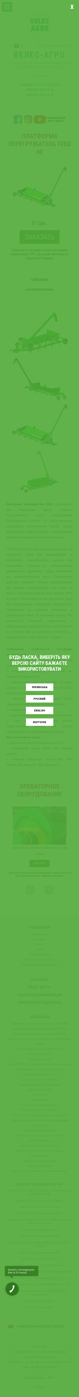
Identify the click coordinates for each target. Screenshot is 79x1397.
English (39, 710)
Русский (39, 698)
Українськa (39, 687)
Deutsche (39, 722)
